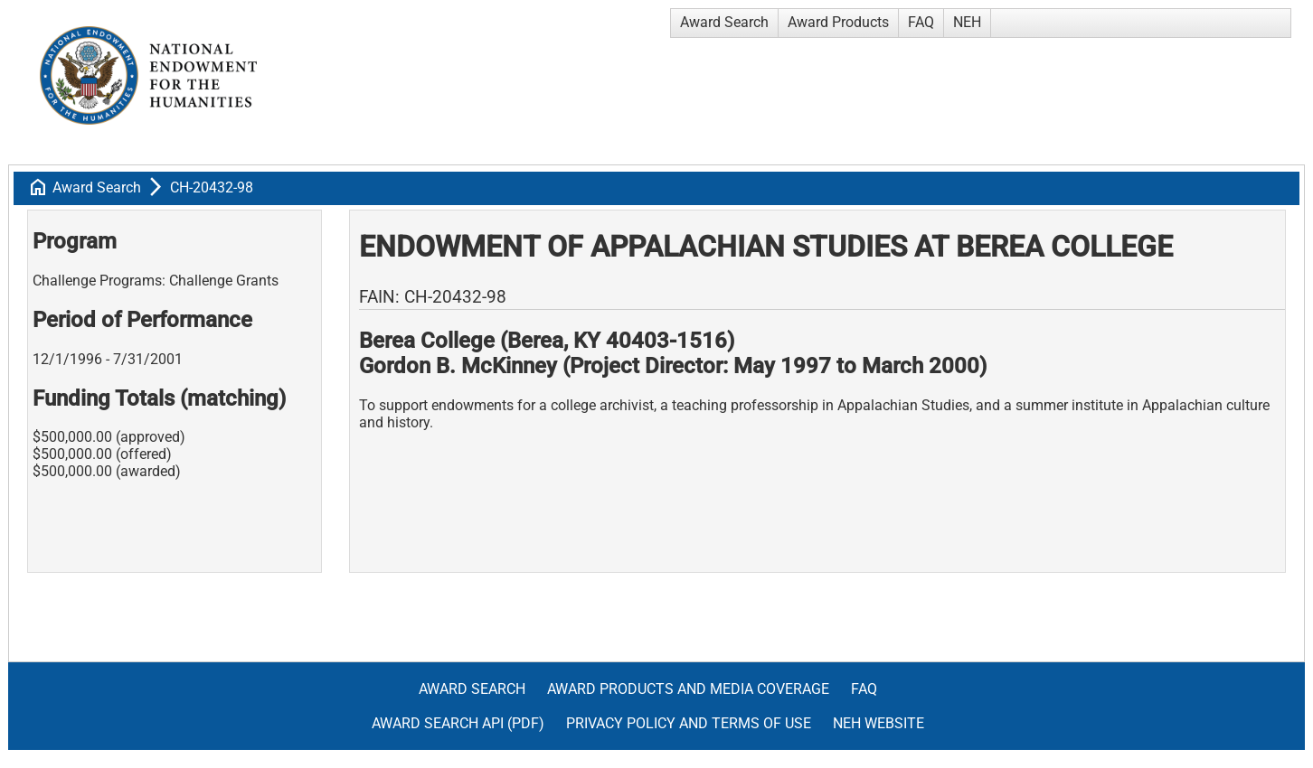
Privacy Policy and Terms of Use (688, 723)
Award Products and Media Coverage (688, 689)
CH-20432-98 (211, 187)
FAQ (921, 22)
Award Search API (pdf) (458, 723)
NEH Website (878, 723)
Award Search (724, 22)
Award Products (838, 22)
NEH (967, 22)
